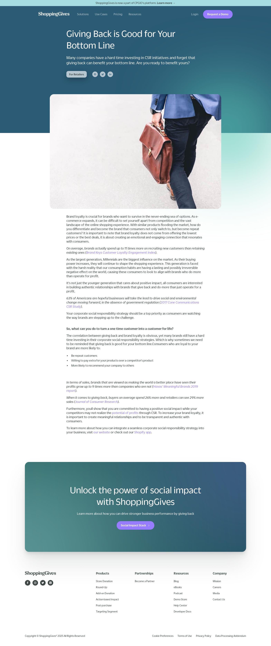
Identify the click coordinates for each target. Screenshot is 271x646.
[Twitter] (102, 74)
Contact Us (219, 599)
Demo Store (180, 599)
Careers (217, 587)
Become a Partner (145, 581)
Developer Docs (182, 611)
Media (216, 593)
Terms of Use (184, 635)
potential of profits (125, 413)
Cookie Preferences (162, 635)
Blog (176, 581)
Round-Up (101, 587)
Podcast (178, 593)
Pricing (118, 14)
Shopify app (142, 432)
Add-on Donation (105, 593)
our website (101, 432)
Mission (217, 581)
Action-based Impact (107, 599)
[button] (82, 14)
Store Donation (104, 581)
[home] (53, 14)
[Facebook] (95, 74)
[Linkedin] (110, 74)
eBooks (178, 587)
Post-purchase (104, 605)
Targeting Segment (107, 611)
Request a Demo (217, 14)
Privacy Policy (203, 635)
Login (194, 14)
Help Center (180, 605)
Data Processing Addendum (230, 635)
